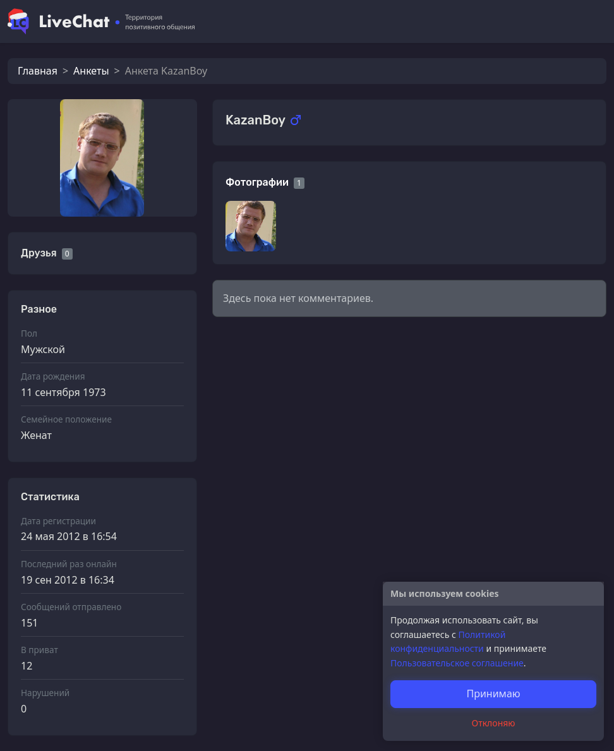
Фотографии (257, 182)
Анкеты (91, 71)
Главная (37, 71)
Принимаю (493, 693)
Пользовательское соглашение (457, 663)
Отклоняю (493, 723)
